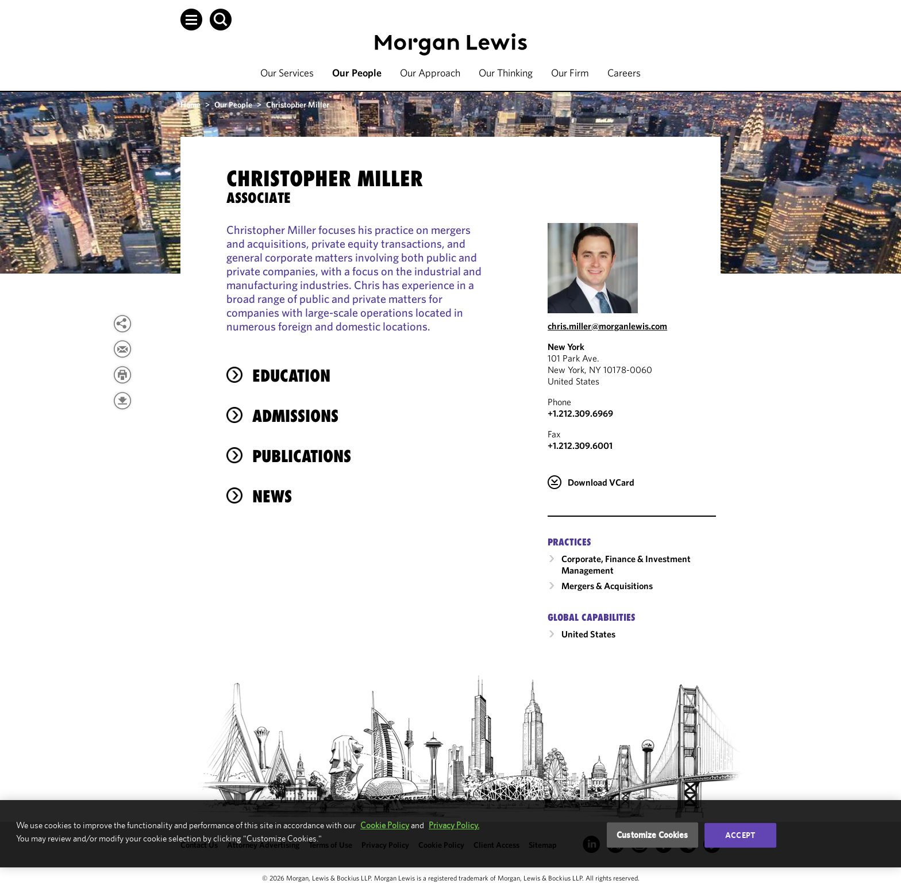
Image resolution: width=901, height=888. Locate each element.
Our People (357, 72)
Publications (301, 456)
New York (566, 346)
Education (291, 376)
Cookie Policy (384, 825)
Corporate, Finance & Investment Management (626, 564)
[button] (191, 19)
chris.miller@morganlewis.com (607, 326)
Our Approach (430, 72)
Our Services (287, 72)
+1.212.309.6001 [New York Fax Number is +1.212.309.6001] (580, 445)
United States (588, 634)
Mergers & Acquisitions (607, 585)
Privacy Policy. (454, 825)
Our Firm (570, 72)
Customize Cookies (652, 834)
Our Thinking (506, 72)
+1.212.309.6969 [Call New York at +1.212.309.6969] (580, 413)
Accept (740, 835)
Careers (624, 72)
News (272, 496)
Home (190, 104)
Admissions (295, 416)
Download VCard (601, 482)
